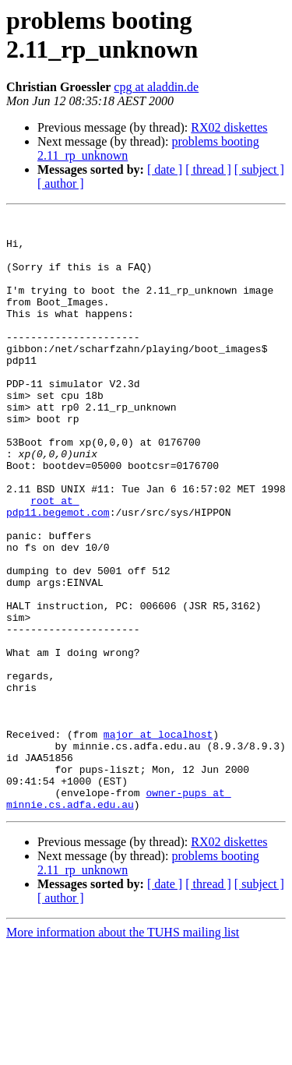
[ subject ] (259, 169)
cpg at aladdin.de (156, 86)
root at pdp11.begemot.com (58, 566)
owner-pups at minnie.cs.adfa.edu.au (118, 916)
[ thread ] (208, 169)
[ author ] (60, 183)
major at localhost (158, 839)
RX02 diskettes (229, 127)
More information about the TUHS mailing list (122, 1051)
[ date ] (164, 169)
